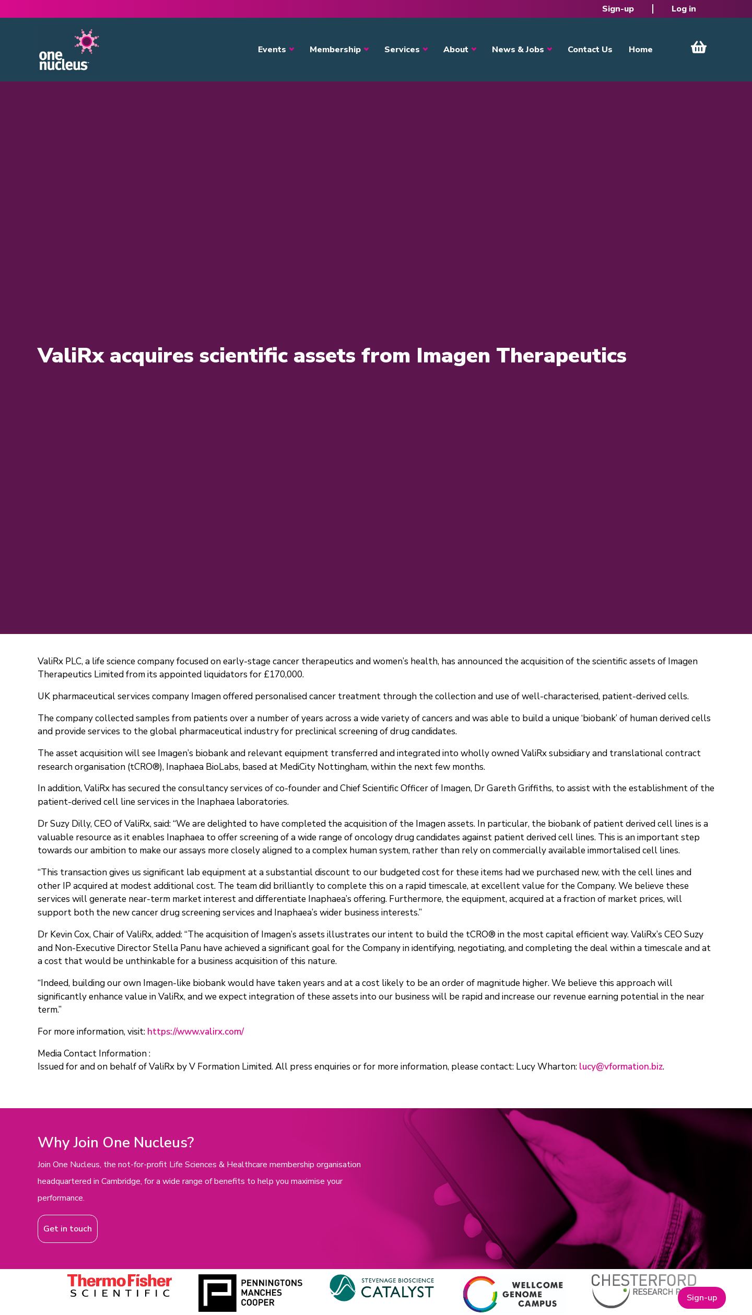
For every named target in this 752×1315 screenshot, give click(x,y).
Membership (335, 49)
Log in (684, 9)
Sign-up (618, 9)
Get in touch (67, 1229)
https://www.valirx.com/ (195, 1032)
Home (641, 49)
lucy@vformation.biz (621, 1067)
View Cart (699, 47)
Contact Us (590, 49)
